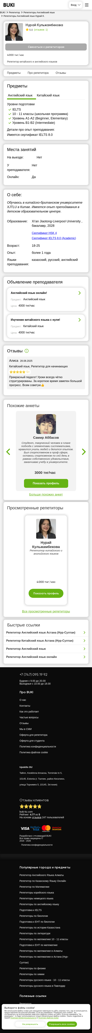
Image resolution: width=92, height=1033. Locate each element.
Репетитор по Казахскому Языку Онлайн (43, 881)
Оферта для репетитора (34, 734)
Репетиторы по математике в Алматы (41, 950)
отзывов (36, 817)
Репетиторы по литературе (35, 933)
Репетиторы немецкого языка (36, 898)
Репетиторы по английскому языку (39, 904)
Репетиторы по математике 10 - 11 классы (44, 939)
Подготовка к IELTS (31, 910)
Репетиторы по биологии (34, 915)
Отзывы (24, 723)
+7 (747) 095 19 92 (33, 675)
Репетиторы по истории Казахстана (40, 927)
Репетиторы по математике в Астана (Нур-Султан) (44, 959)
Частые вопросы (29, 717)
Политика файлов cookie (34, 752)
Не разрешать (30, 1024)
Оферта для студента (32, 740)
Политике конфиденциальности (23, 1018)
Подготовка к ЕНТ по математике (39, 945)
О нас (23, 699)
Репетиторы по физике (33, 968)
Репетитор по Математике (34, 886)
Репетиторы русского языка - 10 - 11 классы (45, 980)
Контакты (25, 705)
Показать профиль (46, 483)
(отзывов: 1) (41, 29)
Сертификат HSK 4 (44, 233)
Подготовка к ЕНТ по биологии (37, 921)
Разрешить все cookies (62, 1024)
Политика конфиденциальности (38, 746)
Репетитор (25, 1003)
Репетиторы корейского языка (37, 892)
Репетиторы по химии (32, 974)
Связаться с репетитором (46, 47)
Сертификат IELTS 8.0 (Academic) (54, 238)
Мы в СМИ (26, 729)
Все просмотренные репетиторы (46, 611)
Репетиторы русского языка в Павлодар (42, 985)
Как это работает (29, 711)
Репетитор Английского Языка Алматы (42, 875)
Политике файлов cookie (48, 1018)
